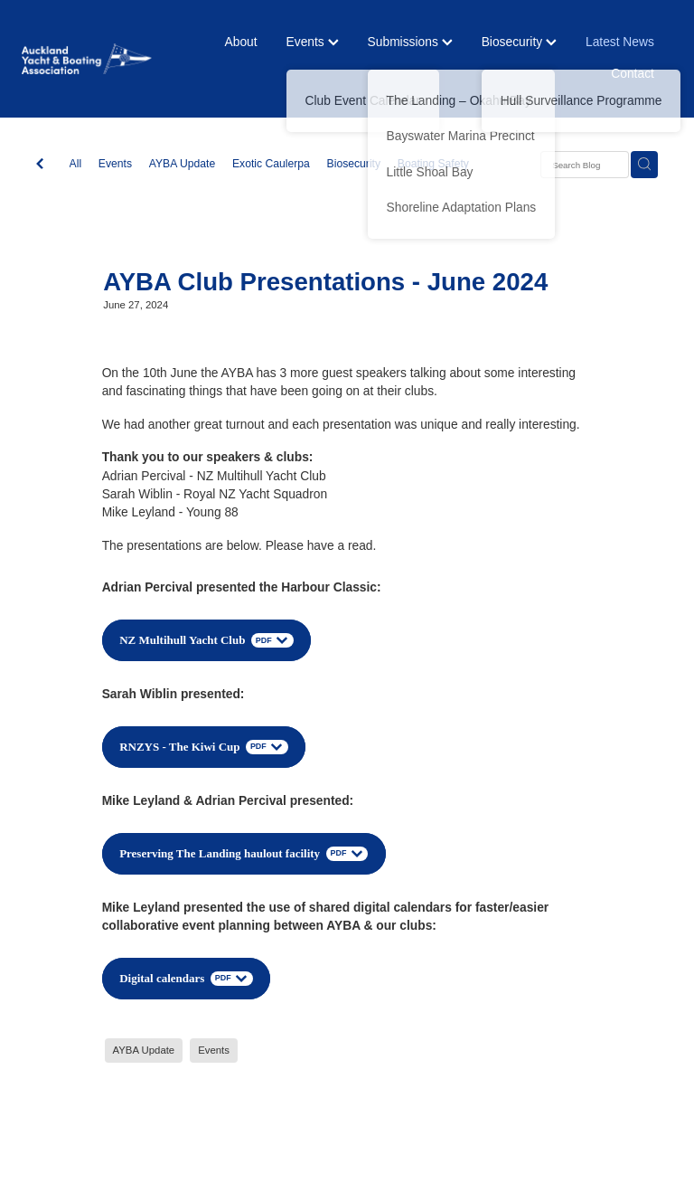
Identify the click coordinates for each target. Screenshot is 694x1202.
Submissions (410, 41)
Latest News (620, 41)
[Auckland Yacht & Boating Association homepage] (87, 58)
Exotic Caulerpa (271, 163)
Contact (632, 73)
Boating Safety (433, 163)
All (76, 163)
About (241, 41)
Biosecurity (519, 41)
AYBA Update (182, 163)
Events (312, 41)
